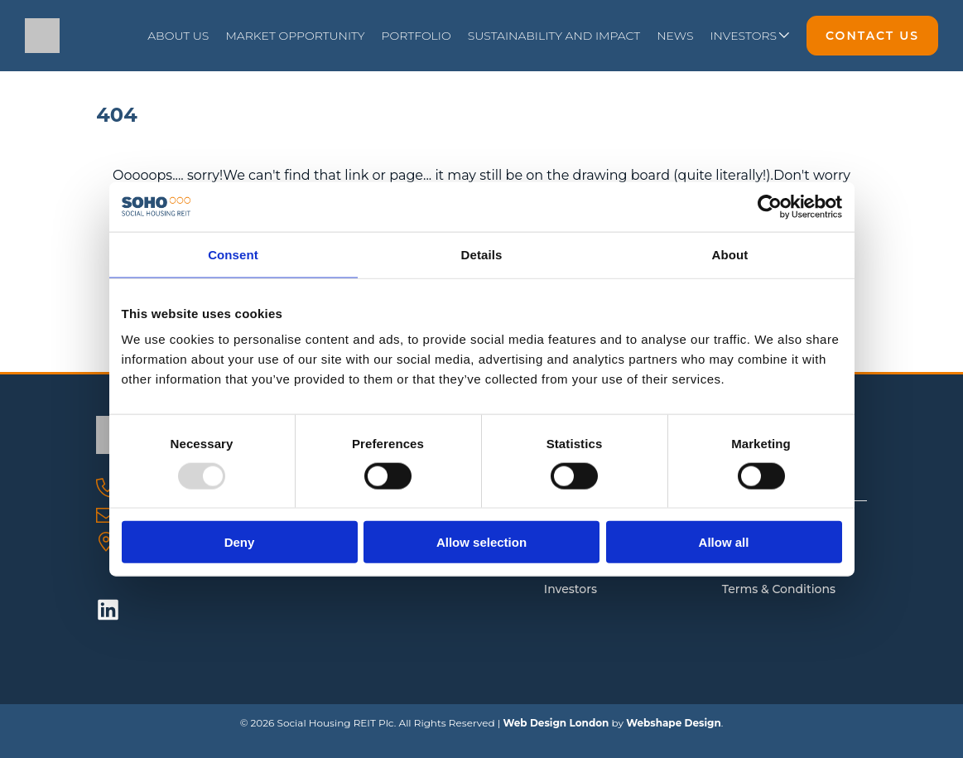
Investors (570, 589)
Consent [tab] (233, 254)
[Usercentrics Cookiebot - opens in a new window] (769, 206)
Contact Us (872, 35)
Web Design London (556, 723)
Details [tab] (482, 254)
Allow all (724, 542)
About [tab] (730, 254)
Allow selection (481, 542)
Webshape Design (673, 723)
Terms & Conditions (778, 589)
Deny (239, 542)
